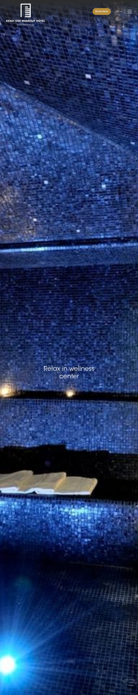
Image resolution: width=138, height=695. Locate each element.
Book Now (101, 11)
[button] (129, 679)
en (117, 11)
